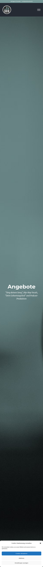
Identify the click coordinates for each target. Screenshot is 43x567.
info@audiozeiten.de (27, 1)
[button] (40, 543)
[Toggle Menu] (39, 10)
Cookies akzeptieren (21, 553)
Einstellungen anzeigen (21, 563)
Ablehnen (21, 558)
